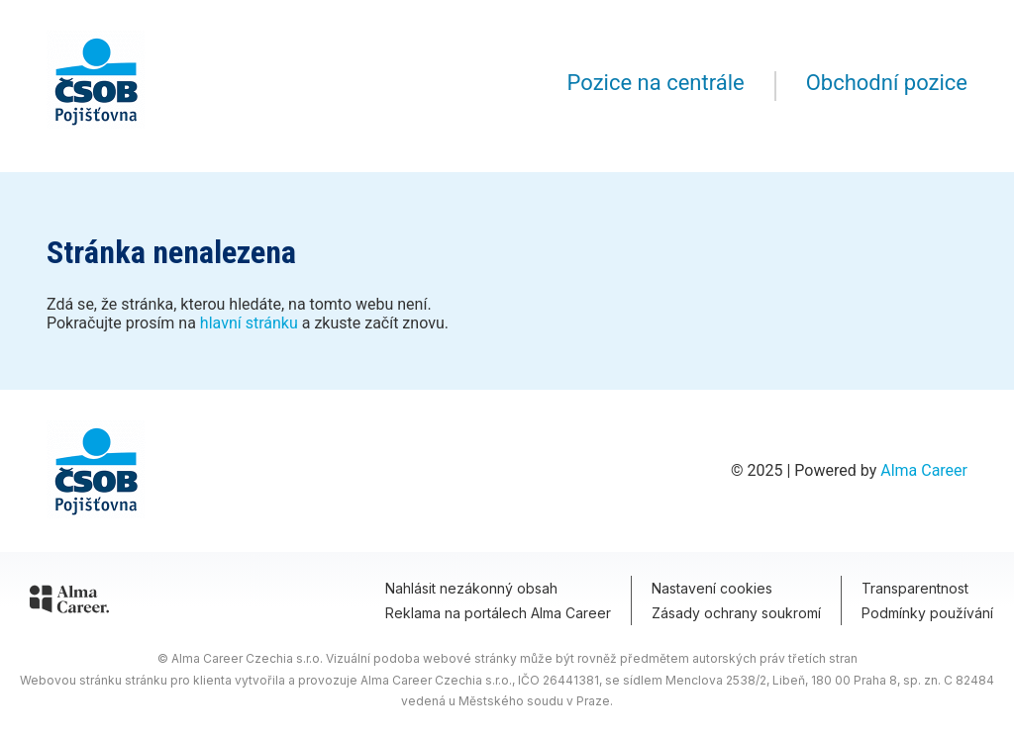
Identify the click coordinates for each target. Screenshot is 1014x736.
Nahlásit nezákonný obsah (471, 588)
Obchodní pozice (886, 82)
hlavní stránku (249, 323)
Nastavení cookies (712, 588)
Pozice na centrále (656, 82)
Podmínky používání (927, 612)
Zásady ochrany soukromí (736, 612)
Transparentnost (915, 588)
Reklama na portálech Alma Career (498, 612)
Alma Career (923, 470)
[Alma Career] (69, 602)
